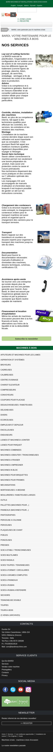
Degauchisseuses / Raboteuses (16, 405)
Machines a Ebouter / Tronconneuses (20, 455)
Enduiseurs (6, 435)
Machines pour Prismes (12, 480)
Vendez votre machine (10, 667)
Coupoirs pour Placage (13, 400)
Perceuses (6, 525)
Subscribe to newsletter (26, 339)
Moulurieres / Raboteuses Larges (18, 495)
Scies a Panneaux (9, 580)
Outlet (21, 736)
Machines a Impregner (12, 465)
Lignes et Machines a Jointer (15, 440)
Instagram (28, 689)
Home (4, 734)
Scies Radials (7, 560)
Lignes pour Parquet (11, 445)
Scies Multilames (9, 555)
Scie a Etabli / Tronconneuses (16, 550)
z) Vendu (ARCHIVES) (10, 615)
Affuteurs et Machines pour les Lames (20, 355)
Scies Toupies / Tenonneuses (15, 565)
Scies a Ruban (7, 585)
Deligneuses (7, 410)
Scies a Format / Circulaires (15, 570)
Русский (32, 5)
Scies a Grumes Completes (14, 575)
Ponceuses (6, 540)
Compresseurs (8, 390)
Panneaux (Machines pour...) (15, 510)
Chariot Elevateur (10, 385)
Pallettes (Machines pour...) (15, 505)
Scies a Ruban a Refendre (13, 590)
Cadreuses (6, 370)
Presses (5, 545)
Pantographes (8, 515)
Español (39, 5)
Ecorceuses (7, 420)
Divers (4, 415)
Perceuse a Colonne (11, 520)
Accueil (4, 30)
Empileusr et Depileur (12, 425)
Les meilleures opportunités (25, 734)
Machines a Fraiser (10, 460)
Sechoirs (5, 595)
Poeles (4, 535)
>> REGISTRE (23, 21)
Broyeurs (6, 365)
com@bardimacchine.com (16, 647)
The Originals (12, 736)
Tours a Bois (7, 610)
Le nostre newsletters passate (14, 745)
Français (20, 5)
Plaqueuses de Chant (11, 530)
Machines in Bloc (9, 470)
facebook (5, 689)
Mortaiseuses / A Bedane (13, 490)
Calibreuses (7, 375)
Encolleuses (7, 430)
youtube (20, 689)
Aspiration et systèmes (12, 360)
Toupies (4, 605)
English (13, 5)
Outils (4, 500)
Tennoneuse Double (11, 600)
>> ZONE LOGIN (24, 19)
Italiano (26, 5)
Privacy (5, 675)
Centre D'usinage (9, 380)
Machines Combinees (11, 450)
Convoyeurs (7, 395)
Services (5, 664)
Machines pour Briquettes (14, 475)
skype (13, 689)
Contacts (5, 672)
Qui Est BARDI (8, 661)
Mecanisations (8, 485)
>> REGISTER (26, 723)
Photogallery (7, 670)
